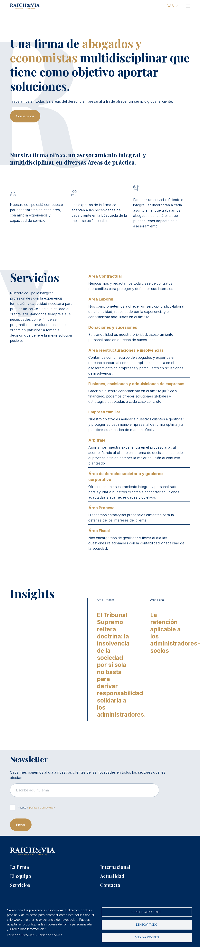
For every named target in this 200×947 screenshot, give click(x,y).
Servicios (20, 885)
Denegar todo (146, 924)
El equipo (20, 876)
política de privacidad (41, 807)
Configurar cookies (146, 912)
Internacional (115, 867)
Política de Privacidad (20, 935)
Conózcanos (25, 116)
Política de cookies (50, 935)
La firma (19, 867)
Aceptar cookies (147, 937)
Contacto (110, 885)
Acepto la (35, 807)
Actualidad (112, 876)
